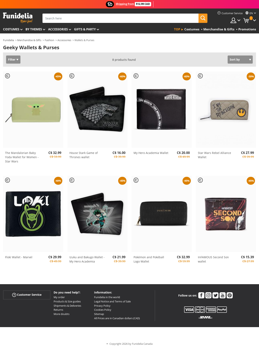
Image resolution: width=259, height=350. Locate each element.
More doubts (61, 314)
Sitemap (99, 314)
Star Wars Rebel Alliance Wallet (214, 155)
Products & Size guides (67, 301)
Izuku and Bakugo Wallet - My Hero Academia (87, 259)
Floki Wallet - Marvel (18, 257)
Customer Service (26, 295)
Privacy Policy (102, 305)
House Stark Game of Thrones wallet (83, 155)
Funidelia (8, 40)
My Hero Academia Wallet (151, 153)
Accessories (58, 29)
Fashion (49, 40)
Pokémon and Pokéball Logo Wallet (149, 259)
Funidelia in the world (107, 297)
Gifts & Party (85, 29)
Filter (11, 59)
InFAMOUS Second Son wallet (213, 259)
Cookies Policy (102, 310)
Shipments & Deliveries (67, 305)
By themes (33, 29)
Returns (58, 310)
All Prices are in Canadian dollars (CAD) (117, 318)
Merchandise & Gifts (29, 40)
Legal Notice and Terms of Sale (112, 301)
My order (59, 297)
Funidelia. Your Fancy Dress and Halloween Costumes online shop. (17, 18)
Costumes (11, 29)
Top (177, 29)
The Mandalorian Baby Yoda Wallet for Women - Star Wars (22, 157)
